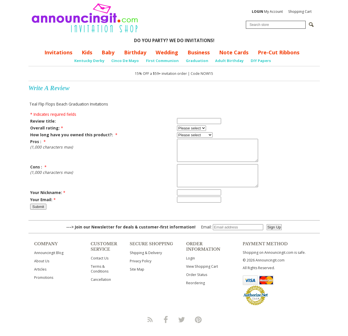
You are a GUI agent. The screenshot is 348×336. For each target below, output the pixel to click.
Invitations (58, 52)
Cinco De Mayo (125, 60)
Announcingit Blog (48, 261)
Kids (87, 52)
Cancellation (101, 288)
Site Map (137, 277)
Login (190, 266)
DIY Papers (261, 60)
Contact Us (99, 266)
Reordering (195, 291)
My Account (267, 11)
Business (199, 52)
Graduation (197, 60)
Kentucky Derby (89, 60)
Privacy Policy (140, 269)
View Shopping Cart (202, 275)
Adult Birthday (229, 60)
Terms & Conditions (99, 277)
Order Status (196, 283)
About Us (41, 269)
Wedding (167, 52)
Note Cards (233, 52)
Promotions (43, 286)
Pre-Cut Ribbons (278, 52)
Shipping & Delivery (146, 261)
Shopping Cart (300, 11)
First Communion (162, 60)
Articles (40, 277)
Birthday (135, 52)
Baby (108, 52)
